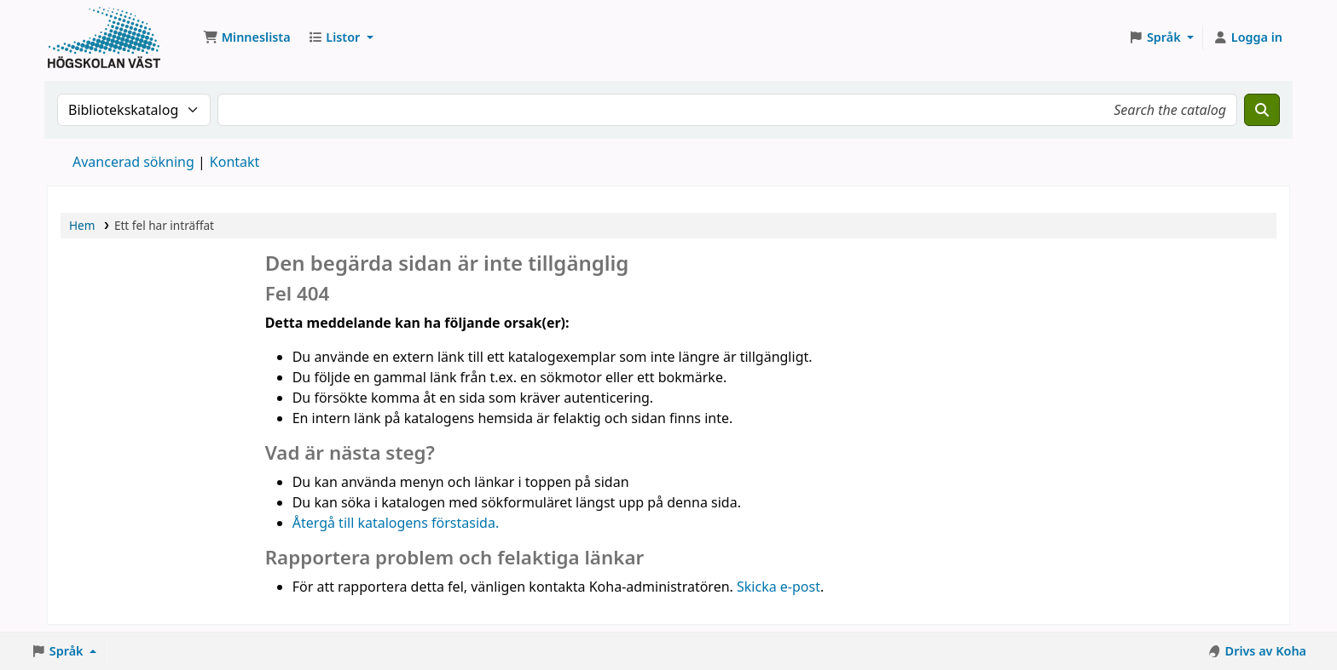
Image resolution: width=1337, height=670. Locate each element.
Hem (82, 225)
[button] (247, 37)
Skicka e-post (778, 586)
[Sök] (1262, 110)
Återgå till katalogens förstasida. (396, 522)
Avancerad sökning (133, 161)
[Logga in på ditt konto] (1247, 37)
